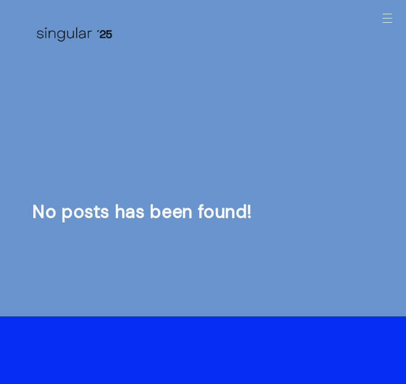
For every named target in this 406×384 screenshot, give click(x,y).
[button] (387, 18)
